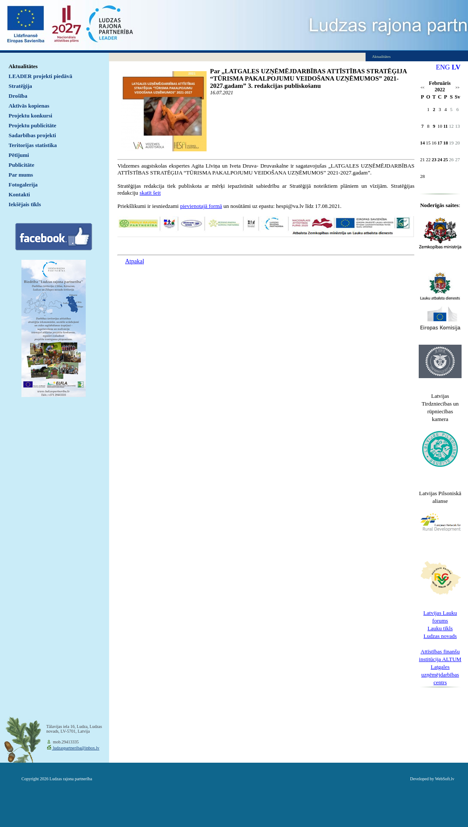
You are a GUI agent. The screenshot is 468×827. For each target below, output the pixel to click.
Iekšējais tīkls (25, 204)
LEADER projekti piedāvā (40, 76)
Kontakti (19, 194)
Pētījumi (19, 155)
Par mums (21, 174)
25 (445, 159)
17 (440, 142)
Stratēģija (20, 86)
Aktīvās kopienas (29, 105)
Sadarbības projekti (32, 135)
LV (456, 67)
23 (434, 159)
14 (422, 142)
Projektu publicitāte (32, 125)
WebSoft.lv (444, 778)
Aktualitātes (23, 66)
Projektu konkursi (30, 115)
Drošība (18, 96)
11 (445, 126)
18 (445, 142)
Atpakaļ (134, 261)
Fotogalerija (23, 184)
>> (457, 88)
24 (440, 159)
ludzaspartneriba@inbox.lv (75, 748)
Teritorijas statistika (33, 145)
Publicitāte (21, 165)
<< (422, 88)
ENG (443, 67)
